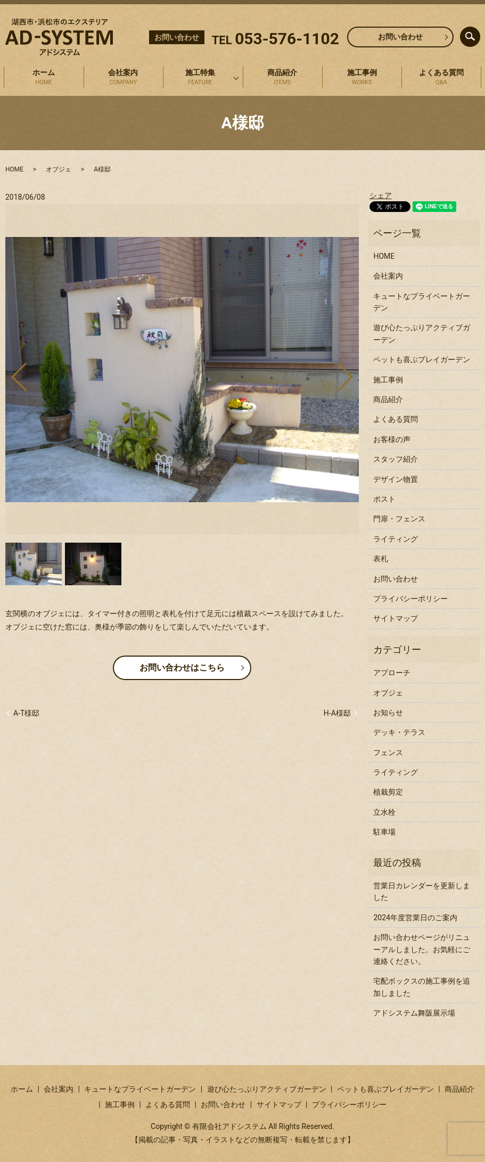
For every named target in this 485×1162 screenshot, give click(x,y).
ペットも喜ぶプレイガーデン (421, 359)
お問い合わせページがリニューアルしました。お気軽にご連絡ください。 (421, 949)
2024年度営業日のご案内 (415, 917)
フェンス (388, 752)
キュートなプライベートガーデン (421, 302)
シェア (380, 195)
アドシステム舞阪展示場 (414, 1013)
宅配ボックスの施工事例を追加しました (421, 987)
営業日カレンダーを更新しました (421, 891)
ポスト (384, 499)
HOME (14, 169)
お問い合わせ (400, 36)
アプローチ (391, 672)
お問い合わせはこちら (182, 667)
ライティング (395, 539)
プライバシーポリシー (410, 598)
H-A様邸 (337, 713)
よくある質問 (441, 77)
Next (354, 373)
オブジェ (58, 169)
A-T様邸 (26, 713)
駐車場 (384, 832)
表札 (380, 558)
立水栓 (384, 812)
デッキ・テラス (399, 732)
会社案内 (123, 77)
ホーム (43, 77)
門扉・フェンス (399, 518)
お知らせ (388, 712)
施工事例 (361, 77)
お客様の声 (391, 439)
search (479, 34)
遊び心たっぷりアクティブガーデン (421, 333)
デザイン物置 (395, 479)
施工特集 (200, 77)
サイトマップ (395, 618)
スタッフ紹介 (395, 459)
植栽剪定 (388, 792)
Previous (10, 373)
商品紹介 (282, 77)
